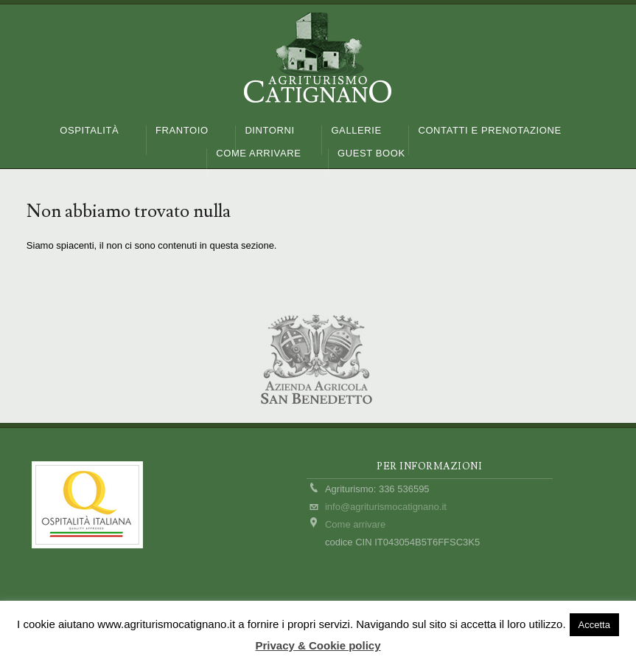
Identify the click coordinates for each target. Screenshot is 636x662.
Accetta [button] (594, 624)
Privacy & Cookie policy (317, 645)
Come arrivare (355, 524)
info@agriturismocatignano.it (386, 506)
